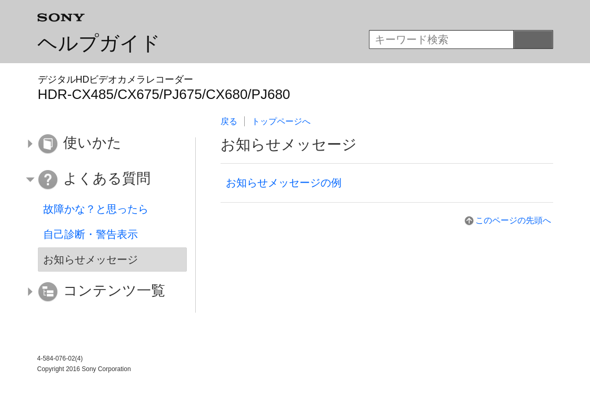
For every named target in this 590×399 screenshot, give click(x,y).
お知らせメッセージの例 (284, 182)
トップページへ (281, 121)
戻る (229, 121)
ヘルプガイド (99, 43)
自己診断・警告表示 (90, 234)
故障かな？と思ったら (95, 209)
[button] (104, 144)
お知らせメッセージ (90, 259)
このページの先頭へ (513, 220)
